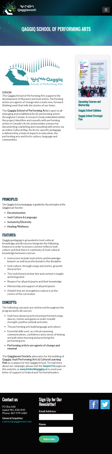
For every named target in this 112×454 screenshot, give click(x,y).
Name (42, 424)
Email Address (48, 411)
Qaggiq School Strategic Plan (90, 117)
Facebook (94, 404)
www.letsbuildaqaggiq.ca (33, 369)
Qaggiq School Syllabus (89, 110)
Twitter (105, 404)
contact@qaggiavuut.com (17, 421)
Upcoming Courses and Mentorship (89, 103)
